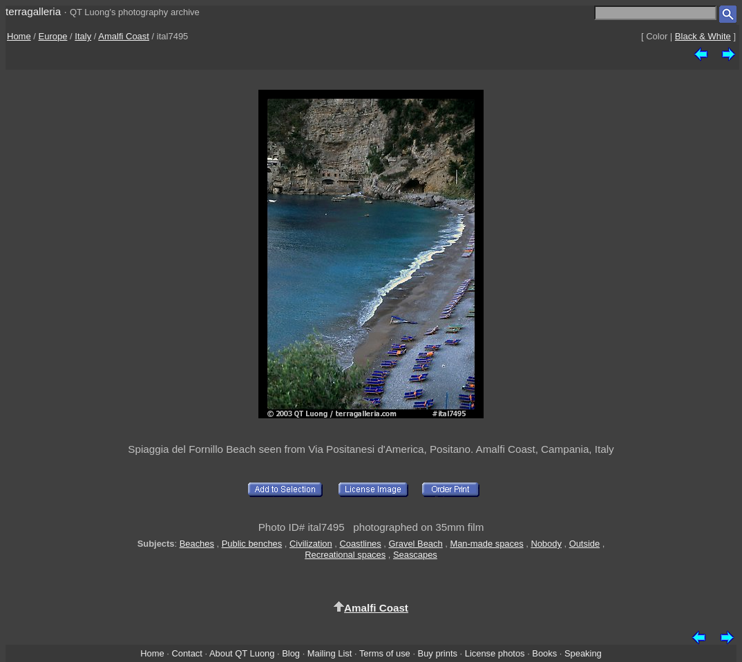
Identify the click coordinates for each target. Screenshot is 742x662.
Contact (186, 653)
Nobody (546, 543)
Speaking (583, 653)
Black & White (703, 36)
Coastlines (360, 543)
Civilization (310, 543)
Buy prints (437, 653)
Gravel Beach (415, 543)
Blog (291, 653)
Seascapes (415, 554)
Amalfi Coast (123, 36)
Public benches (252, 543)
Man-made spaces (486, 543)
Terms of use (384, 653)
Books (544, 653)
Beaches (197, 543)
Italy (83, 36)
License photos (495, 653)
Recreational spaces (345, 554)
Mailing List (329, 653)
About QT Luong (241, 653)
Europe (53, 36)
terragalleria (33, 11)
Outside (584, 543)
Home (19, 36)
